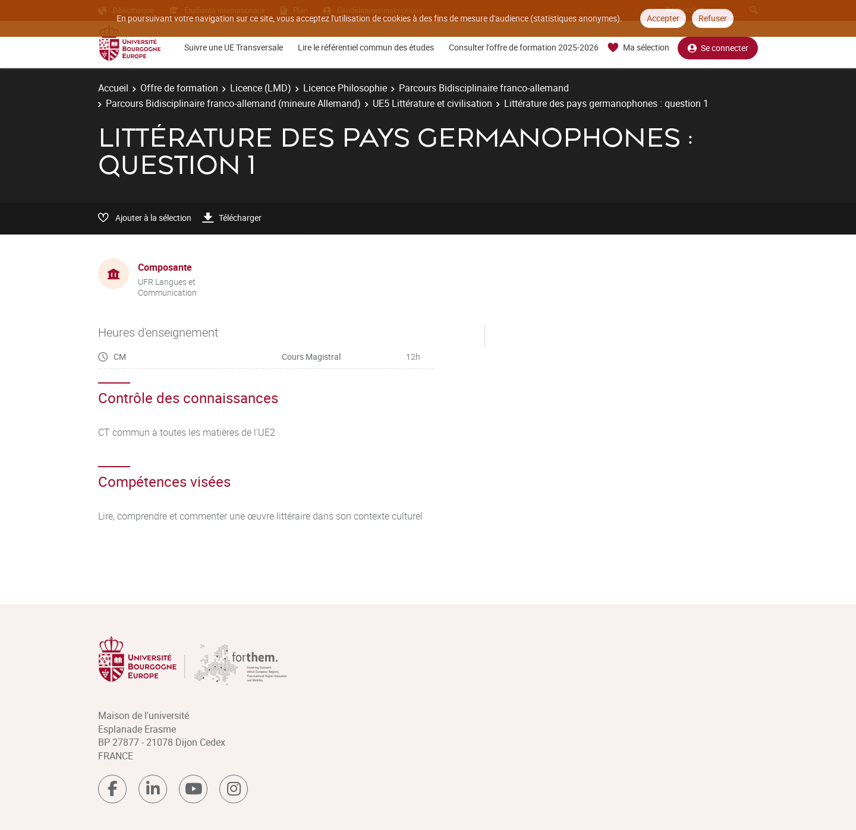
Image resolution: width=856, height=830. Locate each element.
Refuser (712, 18)
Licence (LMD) (260, 87)
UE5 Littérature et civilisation (432, 103)
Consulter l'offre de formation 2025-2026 (524, 47)
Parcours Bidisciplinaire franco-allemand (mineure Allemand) (233, 103)
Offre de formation (179, 87)
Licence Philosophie (345, 87)
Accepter (663, 18)
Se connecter (717, 47)
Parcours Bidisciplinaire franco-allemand (484, 87)
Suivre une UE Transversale (233, 47)
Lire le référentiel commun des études (366, 47)
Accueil (113, 87)
